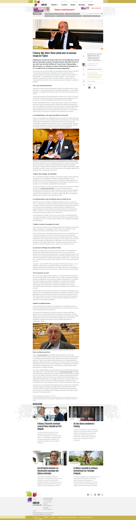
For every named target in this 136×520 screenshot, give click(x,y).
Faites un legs (75, 1)
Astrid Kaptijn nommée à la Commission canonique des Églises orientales (48, 471)
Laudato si (91, 76)
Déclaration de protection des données (67, 517)
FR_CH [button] (42, 1)
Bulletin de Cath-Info (44, 512)
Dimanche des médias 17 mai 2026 (91, 16)
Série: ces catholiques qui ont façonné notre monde (69, 16)
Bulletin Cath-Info (64, 1)
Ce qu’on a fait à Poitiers (66, 371)
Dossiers (73, 5)
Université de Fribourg (92, 77)
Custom (41, 518)
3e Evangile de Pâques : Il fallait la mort (54, 13)
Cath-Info (46, 517)
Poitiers (98, 76)
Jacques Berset (92, 65)
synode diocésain (42, 355)
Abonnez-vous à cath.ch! (88, 1)
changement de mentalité (47, 188)
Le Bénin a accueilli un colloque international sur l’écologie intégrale (86, 471)
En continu (64, 5)
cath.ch (36, 517)
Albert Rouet (90, 73)
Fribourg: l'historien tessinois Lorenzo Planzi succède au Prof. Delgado (49, 426)
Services (90, 5)
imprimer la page (91, 81)
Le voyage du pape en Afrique (72, 13)
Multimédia (82, 5)
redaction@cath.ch (48, 505)
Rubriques (54, 5)
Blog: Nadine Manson (50, 16)
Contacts (53, 517)
